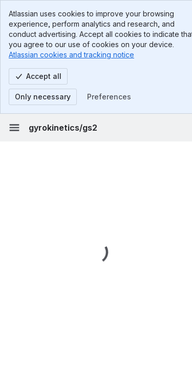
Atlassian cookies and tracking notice (71, 54)
